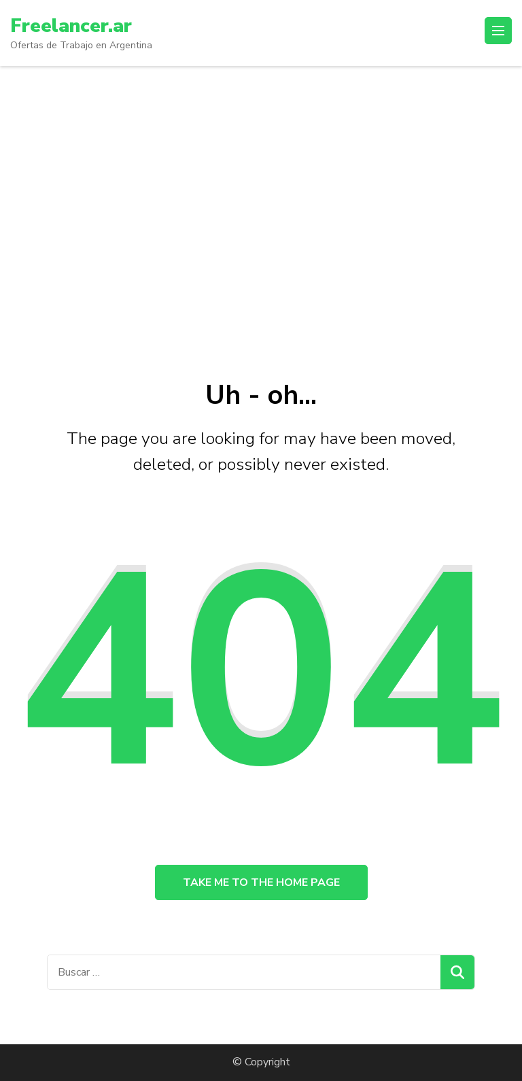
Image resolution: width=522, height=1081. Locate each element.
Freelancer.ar (71, 26)
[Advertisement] (261, 215)
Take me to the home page (261, 882)
